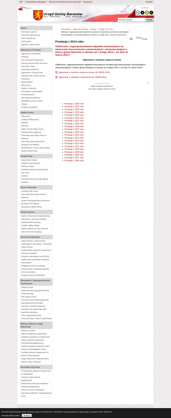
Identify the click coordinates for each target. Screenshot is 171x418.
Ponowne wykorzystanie (30, 377)
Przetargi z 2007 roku (74, 158)
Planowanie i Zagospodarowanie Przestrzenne (35, 282)
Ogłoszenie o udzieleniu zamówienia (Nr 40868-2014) (82, 77)
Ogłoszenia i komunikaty (30, 54)
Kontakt (149, 2)
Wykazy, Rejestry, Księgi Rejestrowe (32, 325)
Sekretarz (25, 126)
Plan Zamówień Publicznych (32, 60)
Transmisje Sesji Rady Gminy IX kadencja (34, 136)
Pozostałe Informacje (30, 367)
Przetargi (24, 57)
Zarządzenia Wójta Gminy (31, 207)
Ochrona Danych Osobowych (32, 390)
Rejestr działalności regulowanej (34, 334)
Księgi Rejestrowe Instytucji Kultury (35, 359)
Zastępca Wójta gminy (30, 119)
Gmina (24, 28)
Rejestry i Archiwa (28, 331)
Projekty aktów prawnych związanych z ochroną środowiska (36, 251)
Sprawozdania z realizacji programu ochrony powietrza (35, 270)
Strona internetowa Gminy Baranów (65, 2)
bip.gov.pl (88, 2)
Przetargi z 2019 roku (74, 124)
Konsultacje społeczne (30, 69)
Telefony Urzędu (27, 166)
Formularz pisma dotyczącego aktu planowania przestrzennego (35, 301)
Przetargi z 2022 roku (74, 115)
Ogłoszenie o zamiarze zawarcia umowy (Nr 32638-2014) (84, 72)
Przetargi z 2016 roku (74, 132)
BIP (21, 2)
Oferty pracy (26, 85)
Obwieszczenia (27, 287)
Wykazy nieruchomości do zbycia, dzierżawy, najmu (34, 64)
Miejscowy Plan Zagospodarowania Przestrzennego (35, 292)
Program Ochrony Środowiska (33, 275)
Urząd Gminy (26, 156)
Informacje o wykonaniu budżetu (34, 219)
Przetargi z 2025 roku (74, 106)
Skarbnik (24, 123)
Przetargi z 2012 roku (74, 143)
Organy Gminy (27, 112)
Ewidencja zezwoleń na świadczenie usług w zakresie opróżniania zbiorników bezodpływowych (35, 340)
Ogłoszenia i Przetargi (31, 50)
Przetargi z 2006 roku (74, 160)
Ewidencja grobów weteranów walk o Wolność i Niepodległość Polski (35, 347)
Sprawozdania (26, 82)
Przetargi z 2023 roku (74, 112)
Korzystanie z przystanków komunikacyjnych (31, 93)
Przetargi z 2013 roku (74, 141)
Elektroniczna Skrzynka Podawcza (34, 383)
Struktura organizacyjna (30, 163)
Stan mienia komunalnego (31, 232)
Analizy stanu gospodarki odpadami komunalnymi (35, 261)
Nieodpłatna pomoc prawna (32, 101)
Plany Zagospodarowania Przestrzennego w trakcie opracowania (36, 316)
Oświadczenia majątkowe (31, 132)
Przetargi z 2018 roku (74, 126)
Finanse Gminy (27, 212)
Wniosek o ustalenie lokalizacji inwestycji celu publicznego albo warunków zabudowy (33, 309)
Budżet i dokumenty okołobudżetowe (35, 216)
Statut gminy (26, 41)
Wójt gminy (25, 116)
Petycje (24, 104)
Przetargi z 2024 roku (74, 109)
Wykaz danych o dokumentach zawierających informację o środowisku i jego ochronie (36, 244)
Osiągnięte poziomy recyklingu (33, 266)
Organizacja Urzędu (29, 160)
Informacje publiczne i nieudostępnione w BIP (36, 394)
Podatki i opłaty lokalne (30, 225)
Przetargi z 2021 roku (74, 121)
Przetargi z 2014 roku (74, 138)
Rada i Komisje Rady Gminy (32, 129)
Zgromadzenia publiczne (31, 98)
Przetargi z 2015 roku (74, 135)
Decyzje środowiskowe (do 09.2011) (35, 256)
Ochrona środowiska (30, 237)
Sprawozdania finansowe (31, 222)
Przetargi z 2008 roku (74, 155)
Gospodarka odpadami (36, 2)
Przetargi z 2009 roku (74, 152)
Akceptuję (26, 415)
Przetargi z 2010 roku (74, 149)
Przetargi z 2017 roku (74, 129)
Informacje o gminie (29, 32)
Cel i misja (25, 173)
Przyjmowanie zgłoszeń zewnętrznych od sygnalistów (36, 372)
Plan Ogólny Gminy (29, 297)
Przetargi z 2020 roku (74, 118)
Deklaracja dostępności (30, 387)
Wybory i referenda (28, 88)
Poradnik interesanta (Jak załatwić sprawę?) (34, 180)
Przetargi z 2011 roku (74, 146)
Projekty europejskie (29, 107)
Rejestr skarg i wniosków (31, 362)
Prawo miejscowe (29, 187)
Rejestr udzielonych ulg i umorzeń (34, 229)
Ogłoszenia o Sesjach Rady (32, 73)
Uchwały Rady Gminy (29, 191)
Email (144, 39)
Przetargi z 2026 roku (74, 104)
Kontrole (24, 176)
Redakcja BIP (26, 380)
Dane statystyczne (28, 38)
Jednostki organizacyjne (30, 35)
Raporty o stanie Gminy (30, 45)
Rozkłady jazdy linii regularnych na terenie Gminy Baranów (34, 353)
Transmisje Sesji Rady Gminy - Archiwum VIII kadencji (33, 143)
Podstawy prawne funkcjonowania (34, 169)
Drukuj (139, 38)
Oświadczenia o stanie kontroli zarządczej (33, 77)
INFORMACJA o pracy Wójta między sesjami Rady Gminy (35, 149)
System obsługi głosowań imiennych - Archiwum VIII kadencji (36, 202)
